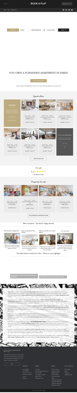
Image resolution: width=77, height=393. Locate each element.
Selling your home (39, 379)
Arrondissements (36, 30)
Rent (5, 10)
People (66, 372)
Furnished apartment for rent (41, 372)
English (6, 3)
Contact (24, 377)
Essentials (67, 373)
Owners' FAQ (38, 373)
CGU (44, 391)
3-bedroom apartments (56, 384)
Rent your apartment (38, 80)
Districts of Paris (55, 375)
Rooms (22, 30)
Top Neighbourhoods (12, 120)
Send (63, 30)
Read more (65, 143)
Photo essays (67, 370)
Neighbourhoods (55, 373)
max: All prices (51, 30)
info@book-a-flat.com (27, 375)
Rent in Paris (38, 377)
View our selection (38, 158)
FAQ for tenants (55, 370)
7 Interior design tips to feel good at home (52, 278)
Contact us (14, 10)
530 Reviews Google (38, 174)
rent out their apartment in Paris (38, 322)
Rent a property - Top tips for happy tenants (38, 224)
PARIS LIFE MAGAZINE (69, 367)
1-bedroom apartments (56, 380)
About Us (25, 379)
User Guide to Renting (40, 375)
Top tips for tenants (55, 386)
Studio (52, 379)
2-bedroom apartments (56, 382)
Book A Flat (38, 4)
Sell (9, 10)
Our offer (37, 370)
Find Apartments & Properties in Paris (38, 215)
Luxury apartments (55, 377)
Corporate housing (55, 372)
